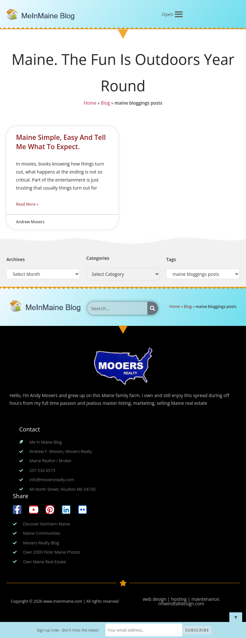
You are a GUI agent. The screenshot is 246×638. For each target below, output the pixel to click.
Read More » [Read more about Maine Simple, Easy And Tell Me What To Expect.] (27, 204)
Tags (171, 259)
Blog (105, 104)
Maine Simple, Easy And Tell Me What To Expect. (61, 142)
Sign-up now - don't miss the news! (68, 630)
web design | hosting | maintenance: (181, 599)
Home (88, 104)
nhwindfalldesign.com (181, 603)
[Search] (152, 308)
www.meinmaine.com (62, 601)
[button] (167, 14)
